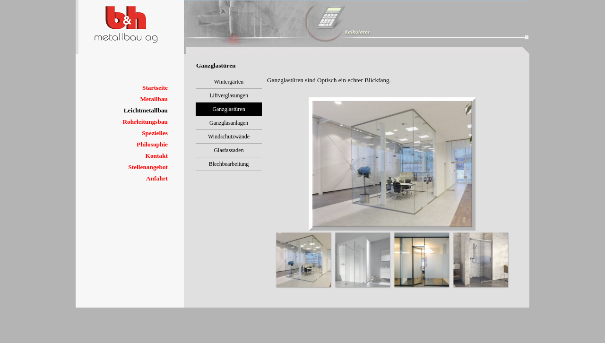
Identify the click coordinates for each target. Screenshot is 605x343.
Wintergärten (229, 81)
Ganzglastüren (228, 109)
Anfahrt (157, 178)
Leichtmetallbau (146, 110)
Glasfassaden (228, 150)
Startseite (155, 87)
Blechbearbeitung (229, 164)
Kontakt (157, 155)
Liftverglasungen (228, 95)
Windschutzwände (229, 136)
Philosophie (152, 144)
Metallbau (154, 99)
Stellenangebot (148, 167)
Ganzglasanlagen (228, 123)
